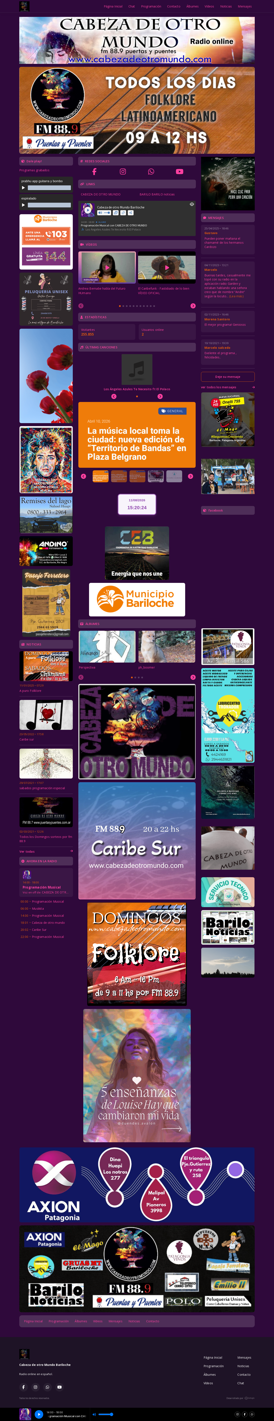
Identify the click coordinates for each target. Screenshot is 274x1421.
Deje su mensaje (227, 377)
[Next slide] (193, 305)
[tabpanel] (107, 275)
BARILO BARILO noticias (157, 194)
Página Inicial (113, 6)
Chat (131, 6)
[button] (101, 476)
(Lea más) (236, 296)
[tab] (120, 306)
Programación (151, 6)
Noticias (226, 6)
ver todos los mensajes (228, 387)
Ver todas (46, 851)
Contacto (173, 6)
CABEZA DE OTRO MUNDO (101, 194)
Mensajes (245, 6)
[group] (137, 435)
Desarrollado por (240, 1398)
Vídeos (209, 6)
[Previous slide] (80, 305)
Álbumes (192, 6)
